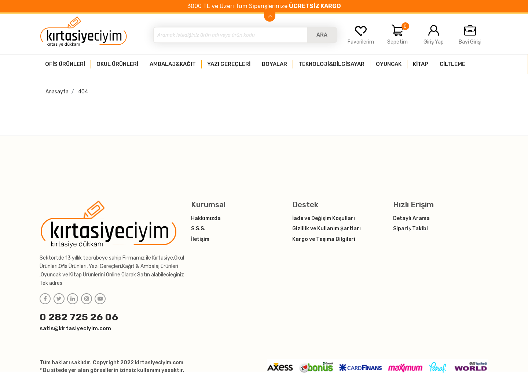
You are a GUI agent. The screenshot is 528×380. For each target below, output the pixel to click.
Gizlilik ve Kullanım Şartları (326, 229)
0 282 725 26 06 (79, 317)
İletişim (200, 239)
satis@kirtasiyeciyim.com (75, 328)
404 (83, 92)
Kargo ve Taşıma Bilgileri (323, 239)
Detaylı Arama (411, 218)
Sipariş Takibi (410, 229)
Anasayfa (57, 92)
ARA (321, 35)
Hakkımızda (206, 218)
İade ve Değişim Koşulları (323, 218)
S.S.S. (198, 229)
